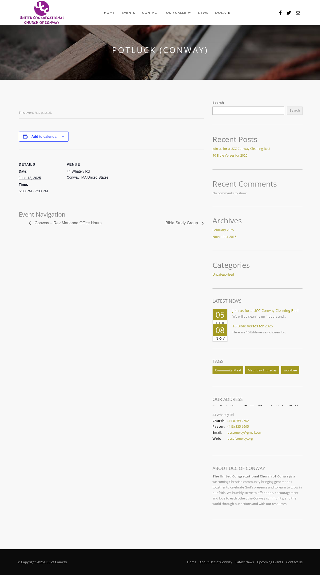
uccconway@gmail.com (245, 432)
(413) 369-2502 (238, 420)
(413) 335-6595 (238, 426)
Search (218, 102)
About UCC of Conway (216, 562)
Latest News (245, 562)
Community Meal (228, 370)
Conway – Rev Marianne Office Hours (68, 223)
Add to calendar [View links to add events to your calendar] (45, 137)
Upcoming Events (270, 562)
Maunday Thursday (262, 370)
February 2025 (223, 230)
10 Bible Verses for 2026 (229, 155)
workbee (290, 370)
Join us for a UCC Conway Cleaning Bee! (241, 148)
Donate (222, 13)
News (203, 13)
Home (109, 13)
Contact (150, 13)
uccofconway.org (240, 438)
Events (128, 13)
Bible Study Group (182, 223)
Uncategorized (223, 274)
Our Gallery (178, 13)
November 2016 (224, 236)
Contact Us (294, 562)
